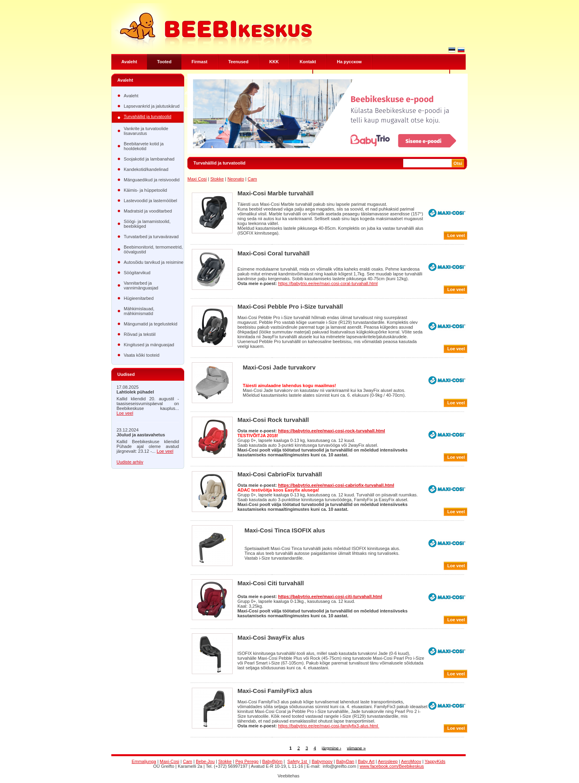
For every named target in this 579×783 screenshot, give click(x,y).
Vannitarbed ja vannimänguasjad (141, 285)
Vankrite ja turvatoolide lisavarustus (146, 131)
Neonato (235, 179)
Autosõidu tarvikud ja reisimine (153, 262)
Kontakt (308, 61)
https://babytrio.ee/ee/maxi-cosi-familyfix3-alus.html (328, 725)
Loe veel (125, 413)
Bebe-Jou (205, 761)
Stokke (217, 179)
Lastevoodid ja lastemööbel (150, 200)
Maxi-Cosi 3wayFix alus (271, 637)
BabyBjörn (272, 761)
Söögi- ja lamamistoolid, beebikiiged (147, 224)
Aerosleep (388, 761)
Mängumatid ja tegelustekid (150, 323)
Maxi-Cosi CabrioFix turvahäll (279, 474)
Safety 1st (297, 761)
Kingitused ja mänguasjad (149, 344)
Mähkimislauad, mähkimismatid (139, 311)
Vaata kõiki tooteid (141, 355)
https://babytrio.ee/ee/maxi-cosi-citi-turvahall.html (330, 596)
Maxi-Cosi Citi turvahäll (270, 583)
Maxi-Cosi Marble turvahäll (275, 193)
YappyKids (435, 761)
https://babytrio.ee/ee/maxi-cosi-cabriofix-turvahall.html (336, 485)
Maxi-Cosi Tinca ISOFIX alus (284, 530)
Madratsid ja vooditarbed (148, 211)
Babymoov (322, 761)
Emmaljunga (144, 761)
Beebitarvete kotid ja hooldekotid (144, 146)
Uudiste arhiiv (130, 462)
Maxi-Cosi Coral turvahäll (273, 253)
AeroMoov (411, 761)
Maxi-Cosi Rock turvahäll (273, 419)
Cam (252, 179)
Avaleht (129, 61)
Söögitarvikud (137, 272)
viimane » (356, 747)
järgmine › (331, 747)
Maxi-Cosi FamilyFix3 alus (274, 690)
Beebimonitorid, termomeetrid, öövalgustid (153, 249)
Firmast (199, 61)
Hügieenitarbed (139, 298)
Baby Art (366, 761)
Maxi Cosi (197, 179)
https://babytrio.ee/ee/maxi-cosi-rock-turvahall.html (331, 430)
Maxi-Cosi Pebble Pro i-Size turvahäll (290, 306)
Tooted (164, 61)
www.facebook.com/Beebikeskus (392, 766)
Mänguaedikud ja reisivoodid (151, 179)
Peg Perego (247, 761)
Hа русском (349, 61)
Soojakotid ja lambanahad (149, 159)
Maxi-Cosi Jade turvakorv (279, 367)
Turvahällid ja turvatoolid (147, 116)
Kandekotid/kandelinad (146, 169)
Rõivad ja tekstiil (139, 334)
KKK (274, 61)
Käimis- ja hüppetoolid (145, 190)
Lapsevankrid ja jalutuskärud (151, 106)
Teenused (238, 61)
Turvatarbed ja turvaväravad (151, 236)
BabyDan (345, 761)
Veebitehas (288, 775)
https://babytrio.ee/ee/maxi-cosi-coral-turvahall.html (328, 283)
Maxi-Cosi (169, 761)
